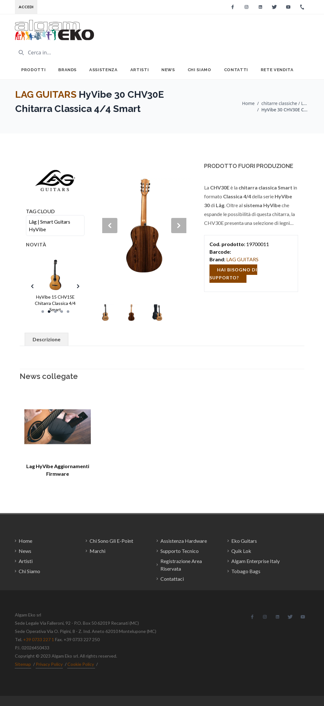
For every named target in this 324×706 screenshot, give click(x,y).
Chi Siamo (199, 69)
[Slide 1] (42, 311)
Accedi (26, 6)
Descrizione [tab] (46, 339)
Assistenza (103, 69)
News (168, 69)
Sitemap (23, 664)
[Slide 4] (61, 311)
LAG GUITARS (46, 94)
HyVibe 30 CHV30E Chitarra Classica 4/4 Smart (285, 110)
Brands (67, 69)
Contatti (236, 69)
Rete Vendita (277, 69)
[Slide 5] (68, 311)
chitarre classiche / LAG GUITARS (285, 103)
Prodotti (33, 69)
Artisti (139, 69)
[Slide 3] (55, 311)
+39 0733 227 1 (38, 639)
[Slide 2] (49, 311)
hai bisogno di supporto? (233, 273)
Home (248, 103)
